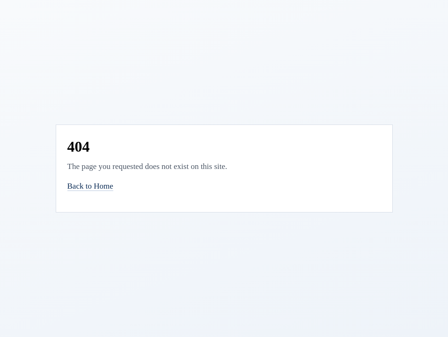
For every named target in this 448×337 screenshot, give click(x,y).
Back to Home (90, 186)
